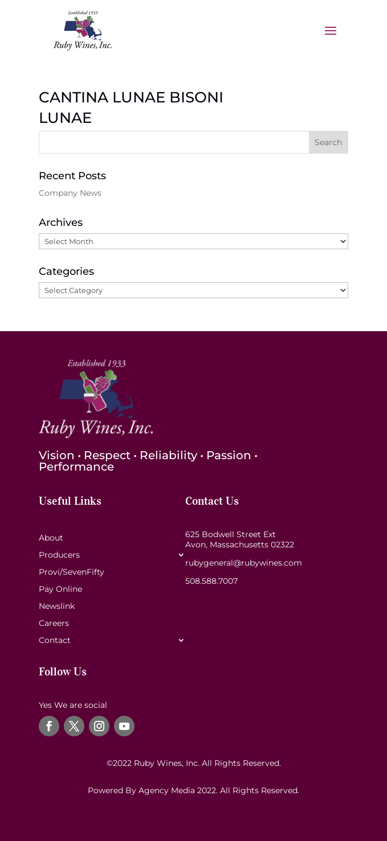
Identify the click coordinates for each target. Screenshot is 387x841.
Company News (70, 193)
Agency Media (167, 790)
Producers (59, 555)
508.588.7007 (211, 581)
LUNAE (65, 118)
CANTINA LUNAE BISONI (131, 97)
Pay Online (60, 589)
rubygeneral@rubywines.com (243, 563)
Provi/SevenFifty (71, 572)
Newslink (57, 606)
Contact (55, 640)
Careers (54, 623)
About (51, 538)
